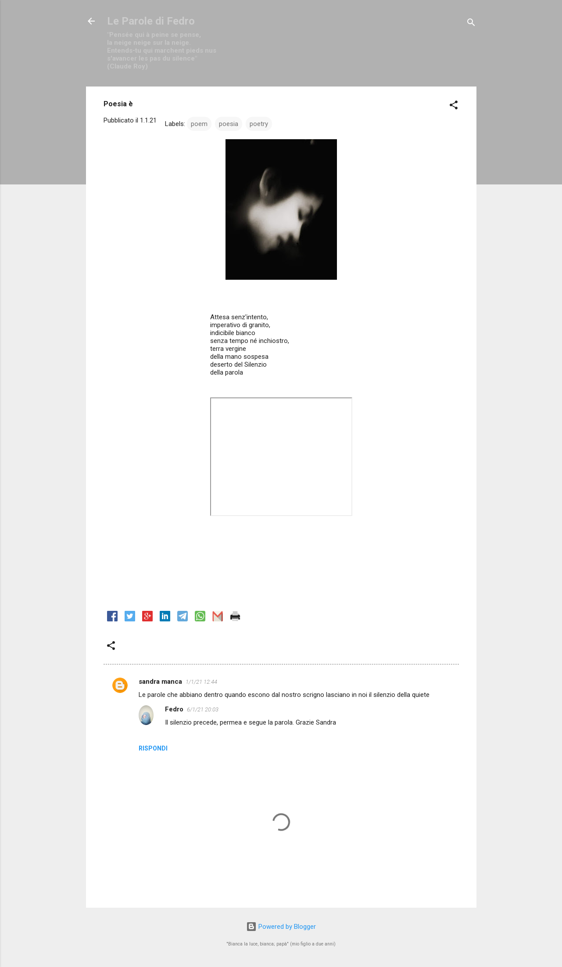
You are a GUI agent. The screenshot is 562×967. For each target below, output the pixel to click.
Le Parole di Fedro (151, 21)
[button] (453, 106)
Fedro (174, 709)
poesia (228, 124)
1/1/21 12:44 (201, 681)
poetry (259, 124)
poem (199, 124)
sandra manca (160, 682)
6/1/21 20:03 (202, 709)
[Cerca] (471, 24)
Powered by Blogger (281, 927)
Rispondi (153, 748)
